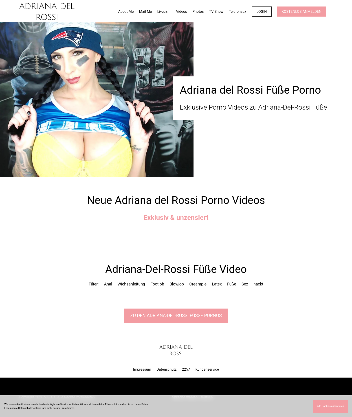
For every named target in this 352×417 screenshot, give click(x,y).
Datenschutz (166, 369)
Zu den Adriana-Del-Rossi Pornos (176, 315)
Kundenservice (207, 369)
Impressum (142, 369)
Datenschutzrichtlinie (29, 408)
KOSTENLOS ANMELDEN (301, 11)
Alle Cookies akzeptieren (330, 406)
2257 (186, 369)
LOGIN (262, 11)
